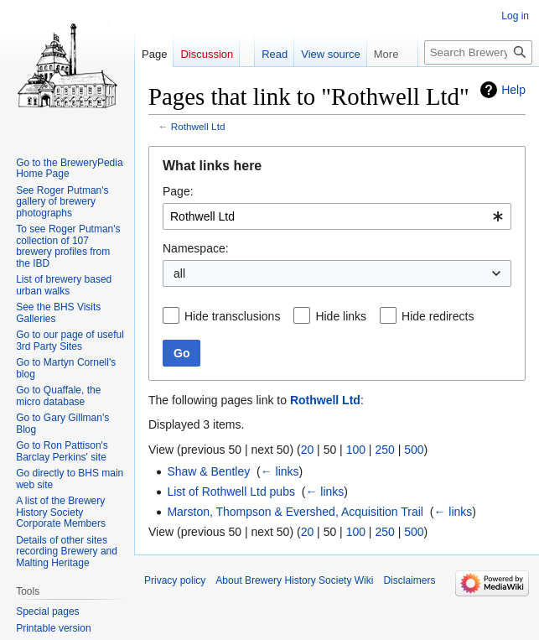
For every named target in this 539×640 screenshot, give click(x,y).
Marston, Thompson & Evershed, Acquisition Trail (295, 511)
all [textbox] (179, 273)
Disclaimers (409, 580)
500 (413, 449)
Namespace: (196, 248)
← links (280, 471)
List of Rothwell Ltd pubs (231, 491)
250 (384, 449)
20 (307, 449)
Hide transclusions (232, 316)
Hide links (340, 316)
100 (355, 449)
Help (513, 89)
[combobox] (337, 216)
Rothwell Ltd (198, 126)
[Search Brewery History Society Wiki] (478, 52)
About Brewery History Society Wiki (294, 580)
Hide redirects (438, 316)
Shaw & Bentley (208, 471)
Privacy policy (174, 580)
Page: (178, 191)
